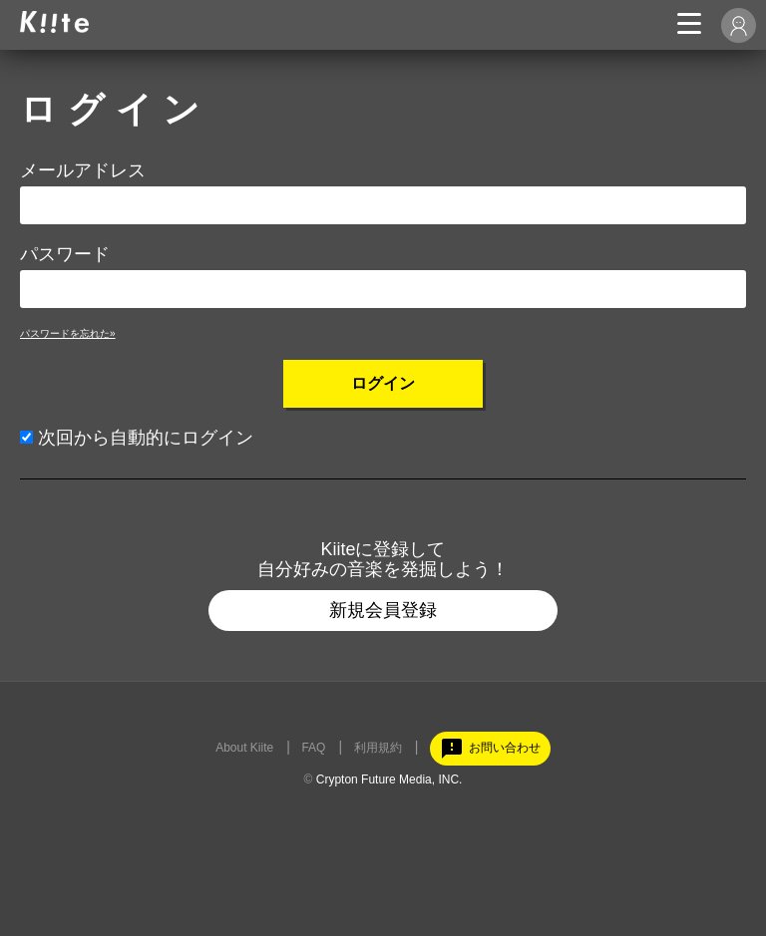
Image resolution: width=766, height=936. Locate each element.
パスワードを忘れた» (68, 333)
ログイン (383, 383)
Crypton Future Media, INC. (389, 779)
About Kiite (244, 748)
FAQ (313, 748)
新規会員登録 (383, 610)
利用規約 (378, 748)
